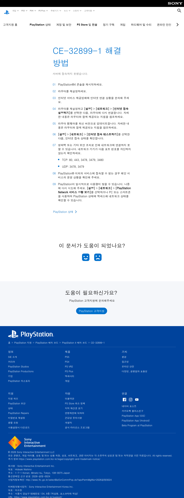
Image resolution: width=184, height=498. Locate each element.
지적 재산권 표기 (74, 404)
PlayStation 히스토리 (19, 377)
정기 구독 (108, 21)
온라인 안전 (164, 21)
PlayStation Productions (21, 367)
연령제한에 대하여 (74, 409)
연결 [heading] (124, 390)
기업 (10, 372)
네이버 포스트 (129, 402)
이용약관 (69, 394)
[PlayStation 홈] (6, 10)
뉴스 (66, 10)
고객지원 (88, 10)
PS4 (31, 10)
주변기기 (54, 10)
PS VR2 (69, 362)
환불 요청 (13, 419)
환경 (124, 353)
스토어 (76, 10)
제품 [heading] (67, 348)
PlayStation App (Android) (136, 416)
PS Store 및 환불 (87, 21)
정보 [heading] (10, 348)
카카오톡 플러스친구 (132, 407)
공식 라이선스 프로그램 (77, 423)
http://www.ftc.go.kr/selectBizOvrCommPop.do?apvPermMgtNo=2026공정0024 (69, 476)
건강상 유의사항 (73, 414)
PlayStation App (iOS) (133, 412)
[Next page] (177, 21)
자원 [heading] (67, 390)
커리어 (11, 358)
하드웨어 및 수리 (141, 21)
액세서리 (69, 372)
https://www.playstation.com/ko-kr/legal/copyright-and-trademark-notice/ (59, 455)
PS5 (22, 10)
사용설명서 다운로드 (19, 423)
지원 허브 (13, 394)
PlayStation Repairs (18, 409)
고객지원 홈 (10, 21)
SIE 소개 (12, 353)
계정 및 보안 (63, 21)
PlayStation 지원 (23, 339)
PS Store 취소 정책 (75, 399)
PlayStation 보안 (16, 399)
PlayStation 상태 (40, 21)
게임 (14, 10)
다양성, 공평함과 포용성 (134, 367)
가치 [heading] (124, 348)
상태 (10, 404)
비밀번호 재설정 (16, 414)
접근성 (125, 358)
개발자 (68, 419)
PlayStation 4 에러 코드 (74, 339)
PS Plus (41, 10)
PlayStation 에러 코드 (46, 339)
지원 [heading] (10, 390)
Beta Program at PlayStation (137, 421)
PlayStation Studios (18, 362)
